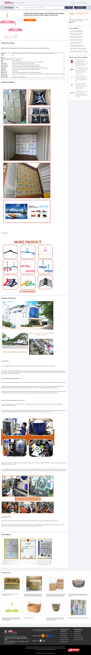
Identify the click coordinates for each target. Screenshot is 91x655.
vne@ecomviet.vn (11, 642)
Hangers (80, 39)
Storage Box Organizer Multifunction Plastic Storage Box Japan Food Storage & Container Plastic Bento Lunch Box (81, 78)
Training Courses (63, 635)
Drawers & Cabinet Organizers (76, 37)
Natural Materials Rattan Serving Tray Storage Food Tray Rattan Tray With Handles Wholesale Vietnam (78, 595)
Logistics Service (77, 633)
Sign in (73, 2)
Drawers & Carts (73, 39)
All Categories (9, 7)
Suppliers (22, 2)
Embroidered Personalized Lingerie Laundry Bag (78, 617)
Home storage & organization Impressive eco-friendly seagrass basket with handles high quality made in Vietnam (55, 619)
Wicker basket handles (28, 617)
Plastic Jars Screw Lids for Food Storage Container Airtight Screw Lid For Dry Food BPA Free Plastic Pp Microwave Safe (81, 86)
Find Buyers (80, 7)
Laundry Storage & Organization (76, 45)
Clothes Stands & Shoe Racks (76, 34)
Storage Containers (82, 48)
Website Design (63, 631)
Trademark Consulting (78, 639)
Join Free (78, 2)
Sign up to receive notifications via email (42, 630)
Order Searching (77, 635)
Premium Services (37, 629)
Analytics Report (77, 631)
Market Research (63, 633)
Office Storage (73, 48)
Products (17, 2)
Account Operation (64, 637)
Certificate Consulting (78, 637)
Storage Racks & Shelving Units (76, 51)
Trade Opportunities (64, 641)
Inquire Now (29, 20)
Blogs (53, 629)
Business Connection (64, 639)
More (86, 51)
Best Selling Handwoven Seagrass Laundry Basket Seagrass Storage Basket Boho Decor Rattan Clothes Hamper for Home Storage (33, 595)
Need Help (84, 2)
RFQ (56, 629)
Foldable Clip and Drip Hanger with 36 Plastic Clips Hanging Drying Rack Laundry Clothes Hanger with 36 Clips (11, 619)
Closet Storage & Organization (76, 31)
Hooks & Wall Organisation (75, 42)
